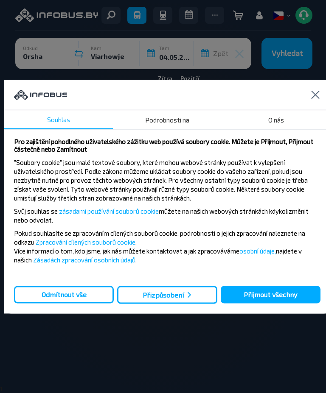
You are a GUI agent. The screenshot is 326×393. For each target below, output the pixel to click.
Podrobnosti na (167, 119)
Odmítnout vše (64, 294)
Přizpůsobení (163, 295)
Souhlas (58, 119)
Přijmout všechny (270, 294)
